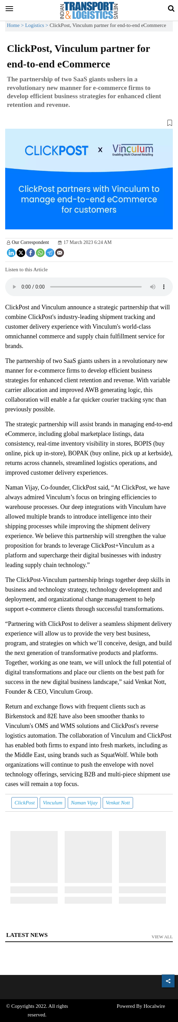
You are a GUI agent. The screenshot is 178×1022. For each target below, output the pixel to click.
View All (162, 936)
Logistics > (37, 25)
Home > (16, 25)
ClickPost (25, 802)
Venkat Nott (118, 802)
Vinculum (52, 802)
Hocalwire (154, 1006)
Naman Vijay (84, 802)
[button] (89, 124)
